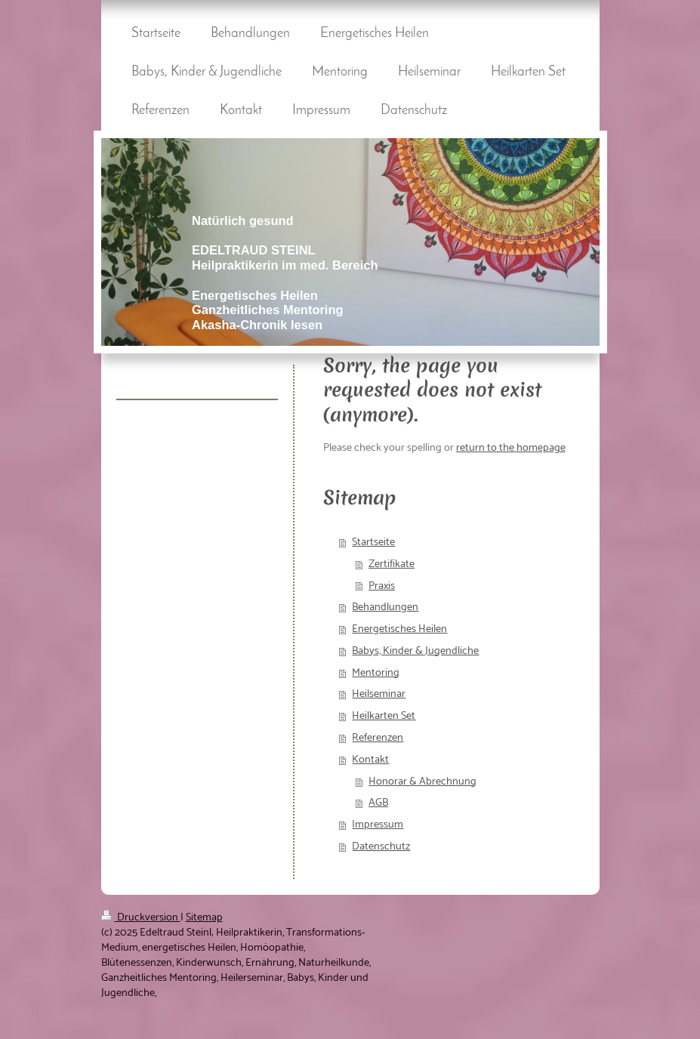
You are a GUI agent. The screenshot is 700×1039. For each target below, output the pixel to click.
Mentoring (375, 673)
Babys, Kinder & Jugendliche (415, 651)
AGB (378, 803)
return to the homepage (511, 448)
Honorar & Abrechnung (422, 781)
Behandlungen (385, 607)
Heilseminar (379, 694)
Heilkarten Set (383, 716)
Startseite (373, 542)
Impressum (377, 824)
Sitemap (204, 917)
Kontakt (370, 760)
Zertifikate (392, 564)
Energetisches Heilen (399, 629)
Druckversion (140, 917)
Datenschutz (381, 846)
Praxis (382, 586)
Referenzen (377, 738)
